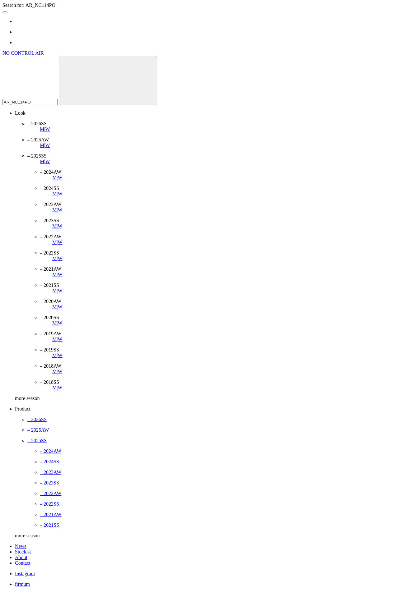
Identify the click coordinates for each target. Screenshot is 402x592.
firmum (22, 584)
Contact (22, 563)
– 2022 (50, 493)
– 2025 (38, 430)
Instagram (25, 573)
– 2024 (50, 451)
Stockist (23, 551)
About (21, 557)
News (20, 546)
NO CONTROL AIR (23, 53)
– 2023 (50, 472)
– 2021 (50, 514)
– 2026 (37, 419)
